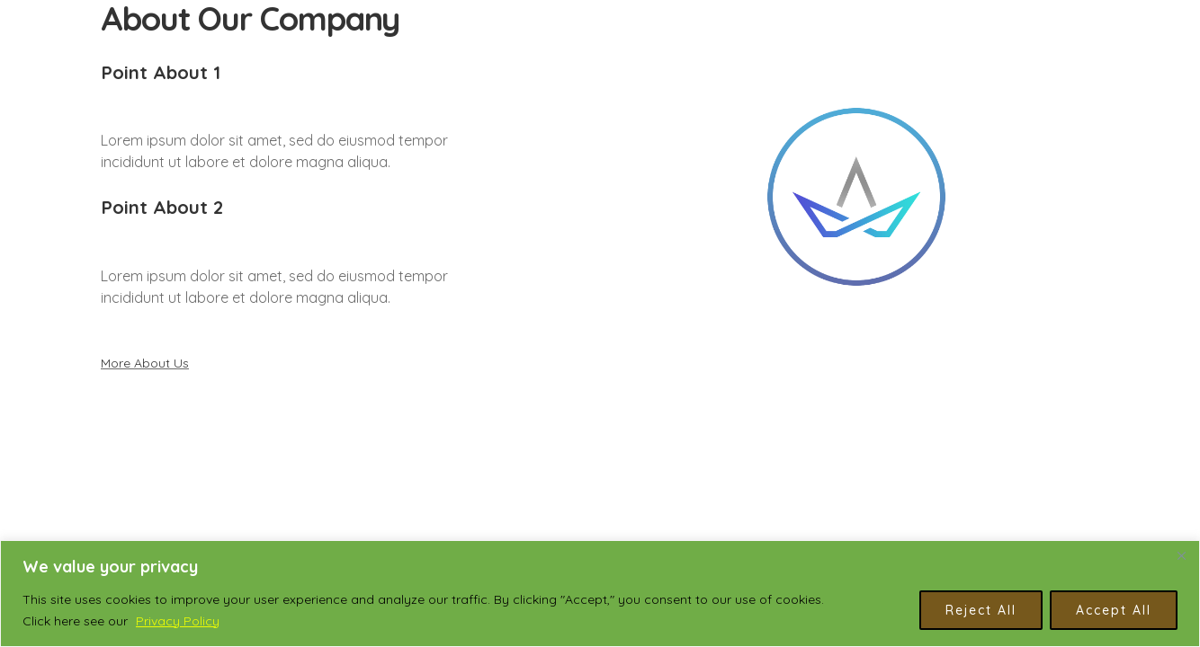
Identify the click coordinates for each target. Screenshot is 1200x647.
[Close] (1181, 555)
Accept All (1113, 610)
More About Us (145, 363)
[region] (600, 593)
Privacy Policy (177, 621)
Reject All (980, 610)
